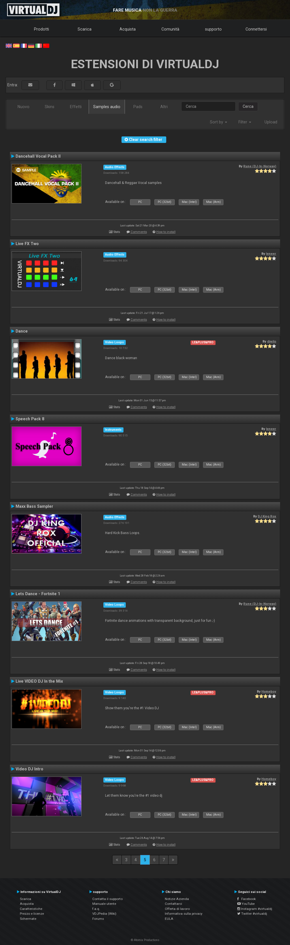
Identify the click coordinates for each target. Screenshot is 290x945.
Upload (271, 122)
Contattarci (173, 904)
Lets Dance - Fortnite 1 (38, 594)
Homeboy (268, 691)
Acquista (128, 29)
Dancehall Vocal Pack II (38, 156)
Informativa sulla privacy (183, 914)
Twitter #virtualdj (252, 914)
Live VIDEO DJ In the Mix (39, 681)
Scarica (84, 29)
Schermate (28, 919)
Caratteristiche (31, 909)
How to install (166, 232)
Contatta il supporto (107, 899)
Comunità (170, 29)
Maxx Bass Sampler (34, 506)
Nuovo (23, 106)
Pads (137, 106)
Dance (22, 331)
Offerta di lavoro (177, 909)
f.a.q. (96, 909)
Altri (164, 106)
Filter (244, 122)
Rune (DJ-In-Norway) (259, 166)
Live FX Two (27, 243)
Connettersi (256, 29)
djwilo (271, 341)
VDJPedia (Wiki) (104, 914)
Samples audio (106, 106)
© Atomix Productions (145, 940)
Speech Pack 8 (30, 419)
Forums (98, 919)
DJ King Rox (267, 516)
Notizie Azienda (177, 899)
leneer (271, 254)
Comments (139, 232)
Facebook (246, 899)
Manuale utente (104, 904)
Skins (49, 106)
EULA (169, 919)
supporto (213, 29)
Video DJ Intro (29, 769)
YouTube (246, 904)
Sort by (218, 122)
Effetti (76, 106)
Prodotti (41, 29)
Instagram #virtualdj (254, 909)
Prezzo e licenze (32, 914)
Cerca (248, 106)
